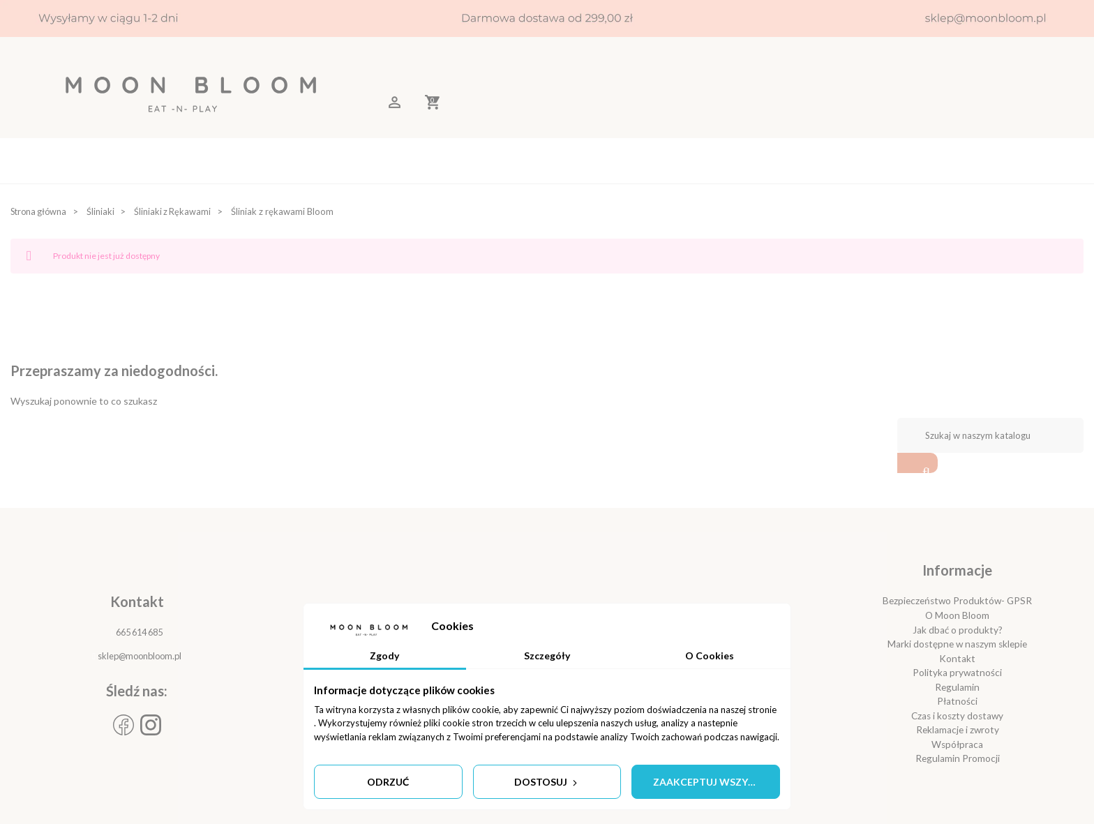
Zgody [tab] (384, 655)
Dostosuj (547, 782)
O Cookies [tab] (709, 655)
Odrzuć (388, 782)
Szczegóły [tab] (547, 655)
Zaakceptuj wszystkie (714, 782)
